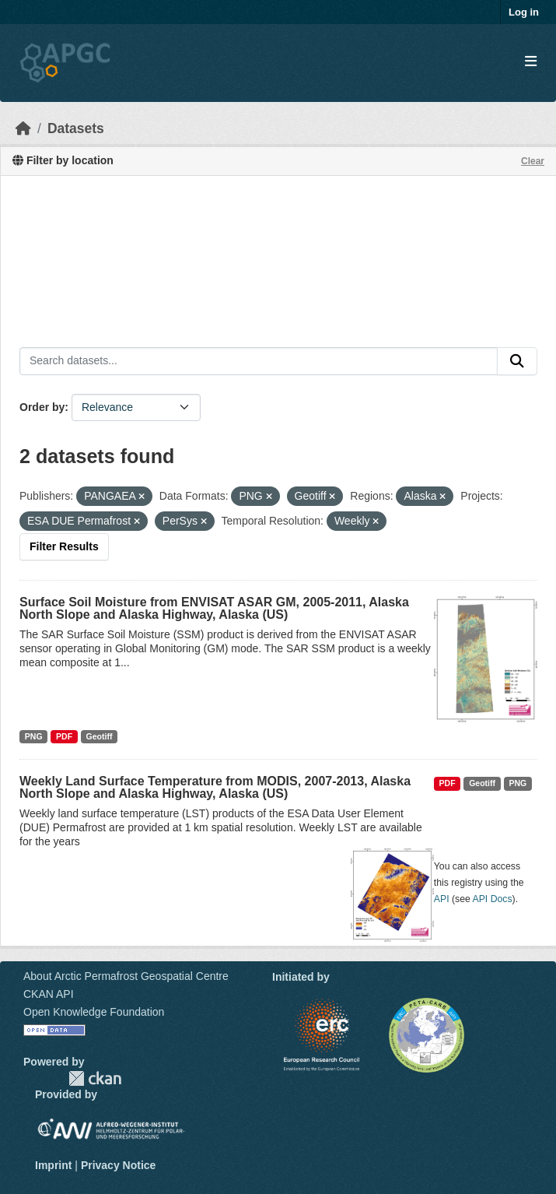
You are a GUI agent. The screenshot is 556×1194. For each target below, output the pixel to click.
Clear (532, 161)
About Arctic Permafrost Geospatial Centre (126, 976)
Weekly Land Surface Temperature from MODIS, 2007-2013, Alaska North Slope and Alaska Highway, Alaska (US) (215, 787)
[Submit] (517, 361)
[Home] (23, 128)
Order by (42, 407)
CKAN (94, 1078)
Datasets (75, 128)
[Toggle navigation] (531, 62)
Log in (524, 12)
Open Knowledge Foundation (93, 1012)
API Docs (492, 899)
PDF (64, 736)
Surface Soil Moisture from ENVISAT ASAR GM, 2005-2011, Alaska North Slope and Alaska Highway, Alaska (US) (214, 608)
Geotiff (99, 736)
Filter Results (64, 546)
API (441, 899)
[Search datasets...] (258, 361)
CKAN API (48, 994)
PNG (34, 736)
